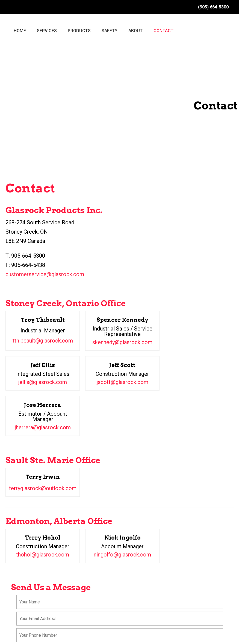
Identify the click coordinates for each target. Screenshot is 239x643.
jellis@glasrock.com (42, 382)
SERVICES (47, 30)
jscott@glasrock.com (122, 382)
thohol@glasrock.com (42, 554)
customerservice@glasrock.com (44, 274)
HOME (20, 30)
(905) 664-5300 (213, 7)
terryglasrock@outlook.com (42, 488)
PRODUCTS (79, 30)
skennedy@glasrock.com (122, 342)
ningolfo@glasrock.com (122, 554)
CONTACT (163, 30)
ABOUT (135, 30)
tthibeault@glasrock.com (43, 340)
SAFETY (109, 30)
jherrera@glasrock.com (43, 427)
